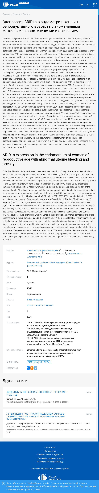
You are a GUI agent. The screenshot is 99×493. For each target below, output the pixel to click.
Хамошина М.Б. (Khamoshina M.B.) (43, 250)
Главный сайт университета (50, 458)
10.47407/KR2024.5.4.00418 (40, 305)
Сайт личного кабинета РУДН (50, 462)
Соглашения (50, 451)
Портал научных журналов (50, 455)
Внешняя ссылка (35, 300)
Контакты (50, 447)
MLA (36, 362)
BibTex (46, 362)
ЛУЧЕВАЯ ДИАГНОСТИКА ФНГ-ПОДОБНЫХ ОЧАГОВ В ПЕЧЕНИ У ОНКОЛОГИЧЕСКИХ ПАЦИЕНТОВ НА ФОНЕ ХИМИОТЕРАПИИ (35, 417)
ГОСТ (30, 362)
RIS (40, 362)
